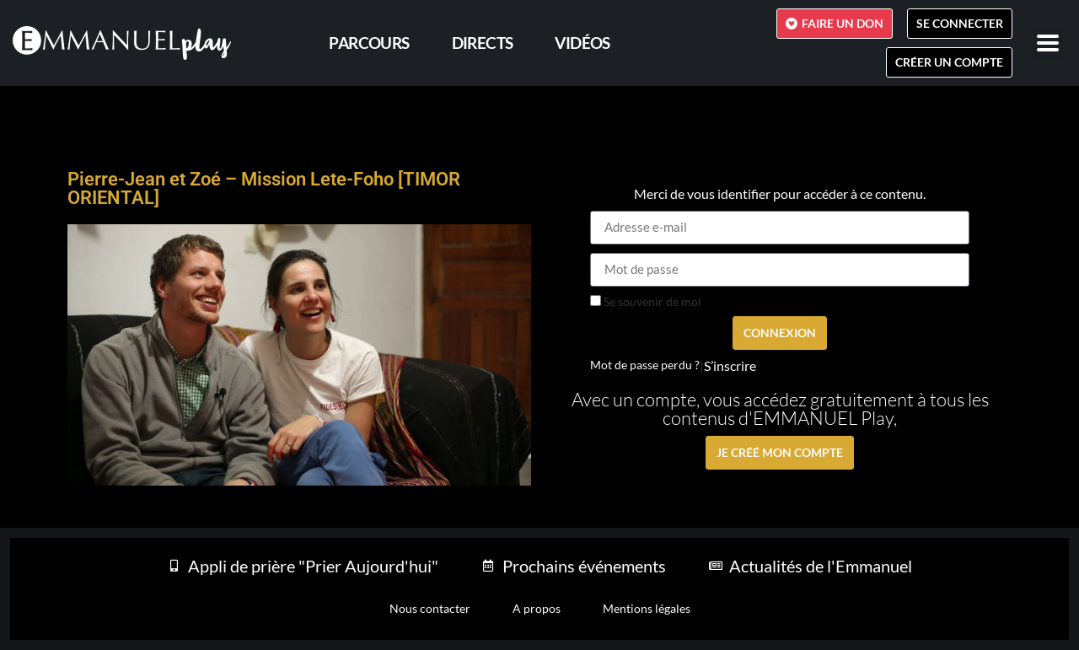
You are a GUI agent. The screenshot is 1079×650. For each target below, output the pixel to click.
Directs (482, 42)
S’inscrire (730, 365)
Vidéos (582, 42)
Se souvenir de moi (645, 302)
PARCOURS (369, 42)
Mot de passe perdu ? (645, 365)
